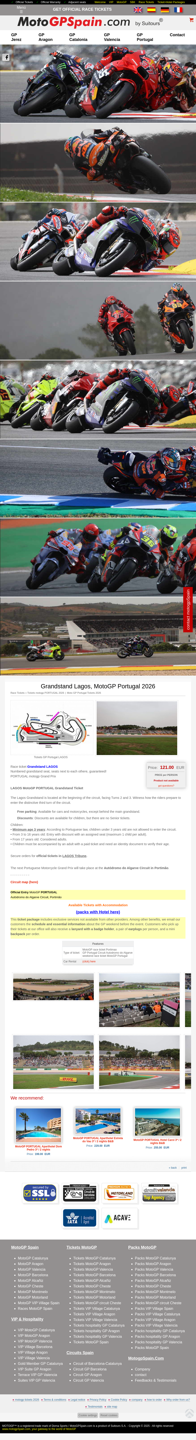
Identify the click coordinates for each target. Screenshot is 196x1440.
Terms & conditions (55, 1399)
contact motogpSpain (188, 609)
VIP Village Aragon (33, 1352)
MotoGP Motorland (33, 1297)
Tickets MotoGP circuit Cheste (97, 1303)
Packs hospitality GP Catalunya (160, 1331)
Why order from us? (178, 1399)
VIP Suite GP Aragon (34, 1369)
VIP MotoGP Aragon (34, 1336)
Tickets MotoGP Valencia (93, 1269)
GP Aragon (45, 37)
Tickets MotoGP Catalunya (94, 1258)
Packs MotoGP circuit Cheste (158, 1303)
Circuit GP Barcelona (90, 1369)
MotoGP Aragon (30, 1264)
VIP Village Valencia (34, 1358)
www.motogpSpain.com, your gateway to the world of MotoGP (39, 1429)
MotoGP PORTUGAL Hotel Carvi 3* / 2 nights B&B (157, 1141)
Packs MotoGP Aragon (153, 1264)
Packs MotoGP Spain (152, 1348)
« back (173, 1167)
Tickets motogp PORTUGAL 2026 (45, 692)
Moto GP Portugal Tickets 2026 (84, 692)
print (184, 1167)
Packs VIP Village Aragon (155, 1320)
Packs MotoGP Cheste (153, 1286)
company (137, 1399)
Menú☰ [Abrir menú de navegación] (21, 10)
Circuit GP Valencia (88, 1380)
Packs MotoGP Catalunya (155, 1258)
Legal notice (78, 1399)
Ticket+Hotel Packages (171, 2)
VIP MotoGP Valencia (35, 1341)
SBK (132, 2)
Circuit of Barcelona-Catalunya (97, 1364)
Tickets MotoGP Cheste (92, 1286)
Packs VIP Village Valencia (156, 1325)
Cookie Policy (119, 1399)
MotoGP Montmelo (33, 1292)
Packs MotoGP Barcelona (155, 1275)
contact (177, 35)
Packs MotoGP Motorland (155, 1297)
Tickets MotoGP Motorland (94, 1297)
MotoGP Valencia (31, 1269)
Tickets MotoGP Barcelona (94, 1275)
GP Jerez (16, 37)
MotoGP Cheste (30, 1286)
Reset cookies (108, 1415)
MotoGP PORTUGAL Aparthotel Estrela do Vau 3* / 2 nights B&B (98, 1140)
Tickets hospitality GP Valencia (97, 1336)
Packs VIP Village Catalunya (157, 1314)
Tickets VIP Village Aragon (94, 1314)
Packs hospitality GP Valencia (158, 1342)
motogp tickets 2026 (27, 1399)
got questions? (166, 785)
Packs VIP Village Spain (154, 1308)
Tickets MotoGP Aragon (92, 1264)
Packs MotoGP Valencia (154, 1269)
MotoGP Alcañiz (30, 1281)
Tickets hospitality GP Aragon (96, 1331)
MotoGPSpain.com (81, 1425)
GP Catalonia (78, 37)
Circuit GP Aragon (87, 1375)
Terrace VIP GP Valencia (37, 1375)
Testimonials (95, 1406)
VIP (111, 2)
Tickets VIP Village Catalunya (96, 1308)
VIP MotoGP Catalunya (36, 1330)
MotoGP (122, 2)
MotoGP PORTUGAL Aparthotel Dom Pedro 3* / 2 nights (38, 1148)
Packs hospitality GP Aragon (157, 1336)
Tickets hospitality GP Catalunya (98, 1325)
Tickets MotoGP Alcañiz (92, 1281)
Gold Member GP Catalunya (40, 1364)
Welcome (100, 2)
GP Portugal (145, 37)
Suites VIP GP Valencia (36, 1380)
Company (142, 1369)
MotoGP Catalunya (33, 1258)
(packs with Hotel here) (98, 912)
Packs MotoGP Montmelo (155, 1292)
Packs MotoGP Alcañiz (153, 1281)
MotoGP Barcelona (33, 1275)
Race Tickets (146, 2)
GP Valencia (112, 37)
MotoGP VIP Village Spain (39, 1303)
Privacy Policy (98, 1399)
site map (112, 1406)
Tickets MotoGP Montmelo (94, 1292)
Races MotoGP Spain (35, 1308)
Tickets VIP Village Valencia (95, 1320)
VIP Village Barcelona (35, 1347)
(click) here (89, 961)
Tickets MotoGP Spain (91, 1342)
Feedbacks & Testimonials (156, 1380)
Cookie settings (88, 1415)
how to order (154, 1399)
